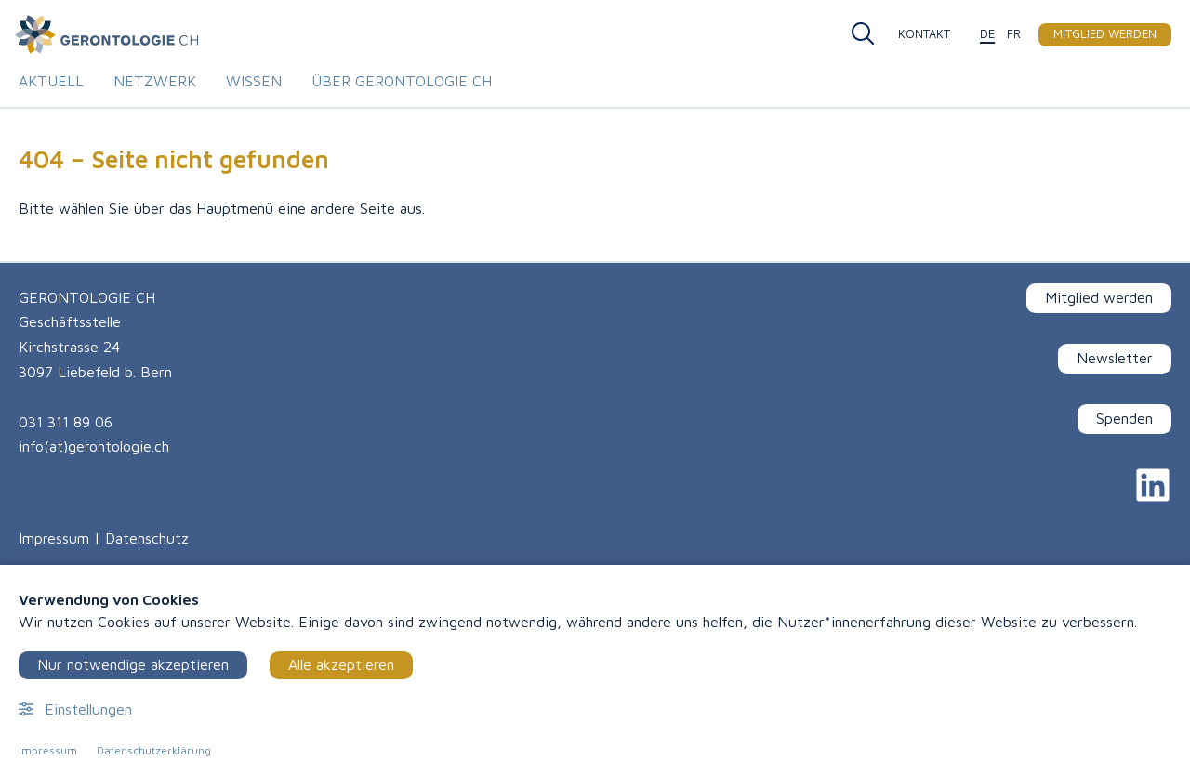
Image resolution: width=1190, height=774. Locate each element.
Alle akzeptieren (341, 664)
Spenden (1124, 418)
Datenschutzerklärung (154, 750)
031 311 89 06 (65, 421)
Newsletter (1115, 357)
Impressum (54, 538)
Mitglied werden (1099, 297)
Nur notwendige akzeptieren (133, 664)
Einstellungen (75, 709)
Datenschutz (147, 538)
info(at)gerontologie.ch (94, 446)
